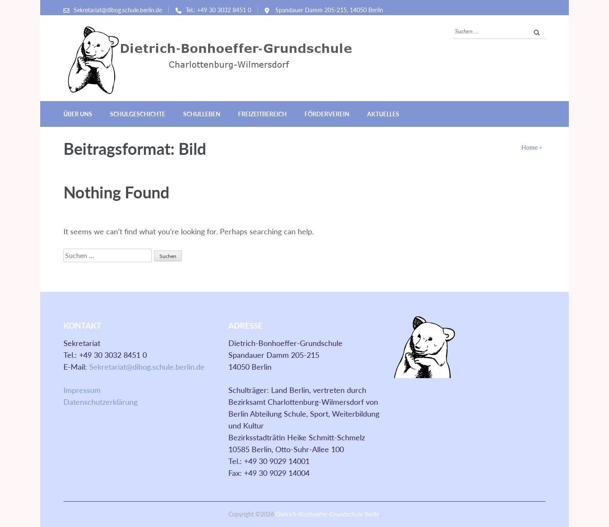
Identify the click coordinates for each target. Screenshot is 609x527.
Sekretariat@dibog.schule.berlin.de (118, 10)
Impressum (82, 390)
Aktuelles (383, 114)
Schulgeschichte (137, 114)
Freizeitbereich (262, 114)
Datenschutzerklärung (100, 401)
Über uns (77, 114)
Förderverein (326, 114)
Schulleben (201, 114)
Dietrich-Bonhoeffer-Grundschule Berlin (327, 514)
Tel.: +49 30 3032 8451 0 (218, 10)
